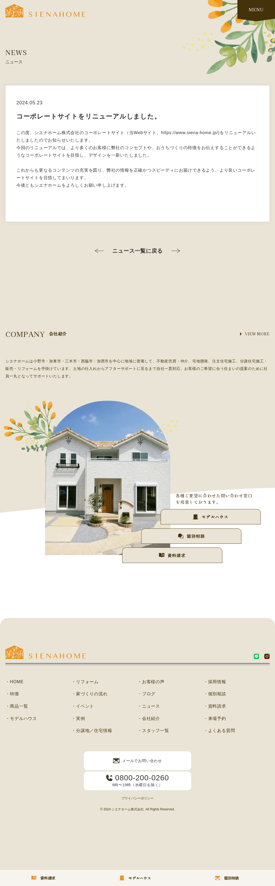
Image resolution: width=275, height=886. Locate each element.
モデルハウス (213, 515)
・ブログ (146, 694)
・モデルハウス (21, 719)
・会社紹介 (149, 719)
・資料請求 (215, 706)
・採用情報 (215, 682)
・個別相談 (215, 694)
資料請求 (170, 555)
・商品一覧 (16, 706)
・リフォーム (85, 682)
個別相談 (192, 535)
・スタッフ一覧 (153, 731)
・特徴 (12, 694)
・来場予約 (215, 719)
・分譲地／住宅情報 (91, 731)
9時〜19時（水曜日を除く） (137, 781)
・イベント (82, 706)
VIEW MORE (256, 334)
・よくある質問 (219, 731)
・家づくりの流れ (89, 694)
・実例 (78, 719)
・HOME (14, 682)
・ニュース (149, 706)
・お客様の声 (151, 682)
